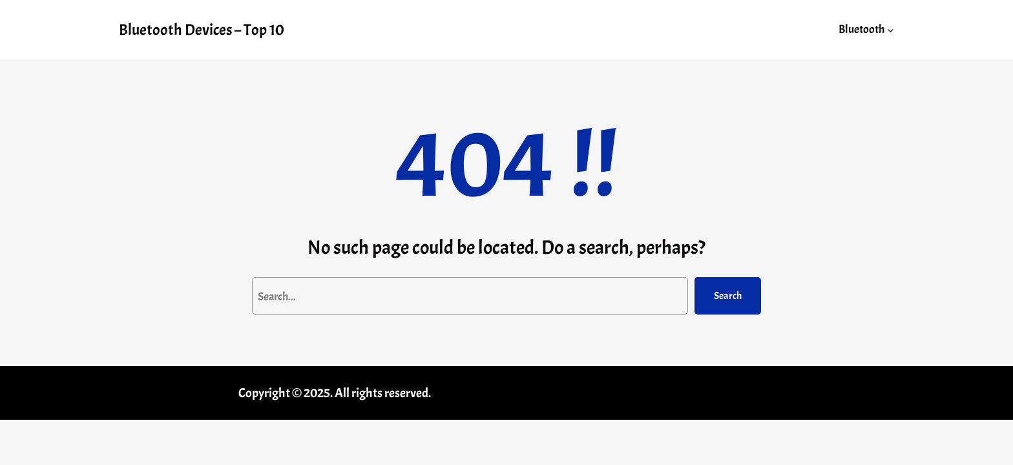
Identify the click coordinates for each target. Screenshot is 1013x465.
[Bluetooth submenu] (890, 29)
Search (728, 295)
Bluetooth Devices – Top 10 (201, 29)
